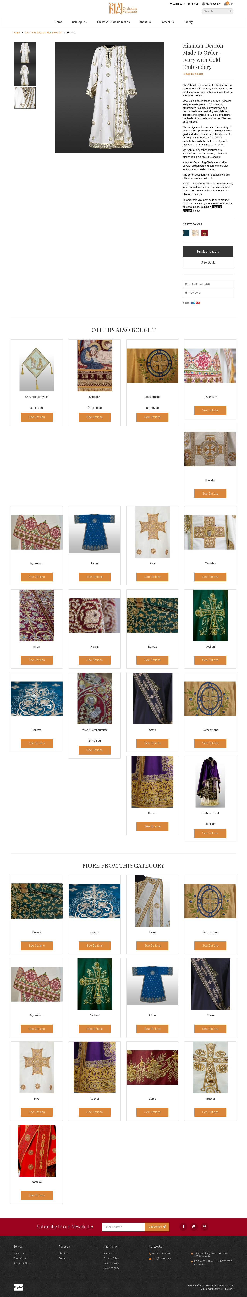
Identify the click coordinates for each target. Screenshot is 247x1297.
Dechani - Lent (210, 813)
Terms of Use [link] (111, 1253)
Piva (152, 563)
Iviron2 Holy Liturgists (94, 729)
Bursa (152, 1098)
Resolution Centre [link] (23, 1263)
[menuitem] (192, 302)
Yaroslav (210, 563)
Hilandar (210, 480)
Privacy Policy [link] (111, 1258)
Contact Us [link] (65, 1258)
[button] (193, 74)
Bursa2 (152, 646)
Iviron (94, 563)
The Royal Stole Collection (113, 22)
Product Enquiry (208, 251)
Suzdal (152, 813)
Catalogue (79, 22)
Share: (191, 302)
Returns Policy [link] (111, 1263)
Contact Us (167, 22)
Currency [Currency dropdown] (177, 4)
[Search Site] (230, 11)
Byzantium (210, 396)
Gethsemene (152, 396)
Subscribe (157, 1226)
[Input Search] (215, 11)
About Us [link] (64, 1253)
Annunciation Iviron (36, 396)
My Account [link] (20, 1253)
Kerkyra (36, 729)
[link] (183, 1227)
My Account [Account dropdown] (211, 4)
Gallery (188, 22)
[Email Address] (123, 1227)
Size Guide (208, 262)
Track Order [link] (20, 1258)
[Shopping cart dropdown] (228, 4)
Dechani (210, 646)
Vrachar (210, 1098)
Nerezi (95, 646)
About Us (145, 22)
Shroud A (94, 396)
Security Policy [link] (111, 1267)
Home (58, 22)
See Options (37, 417)
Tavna (152, 932)
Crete (152, 729)
